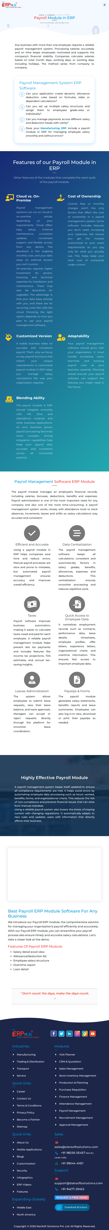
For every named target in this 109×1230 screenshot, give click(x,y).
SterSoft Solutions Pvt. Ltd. (53, 1225)
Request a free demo (71, 1197)
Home (41, 15)
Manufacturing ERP (53, 127)
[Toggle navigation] (104, 5)
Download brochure (75, 1206)
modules (50, 15)
